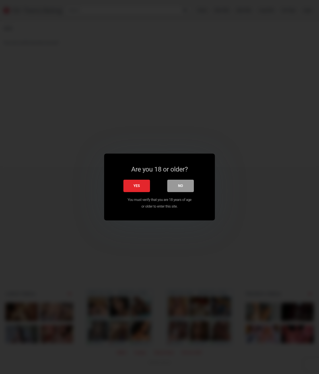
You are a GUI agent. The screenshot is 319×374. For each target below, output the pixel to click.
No (180, 186)
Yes (137, 186)
